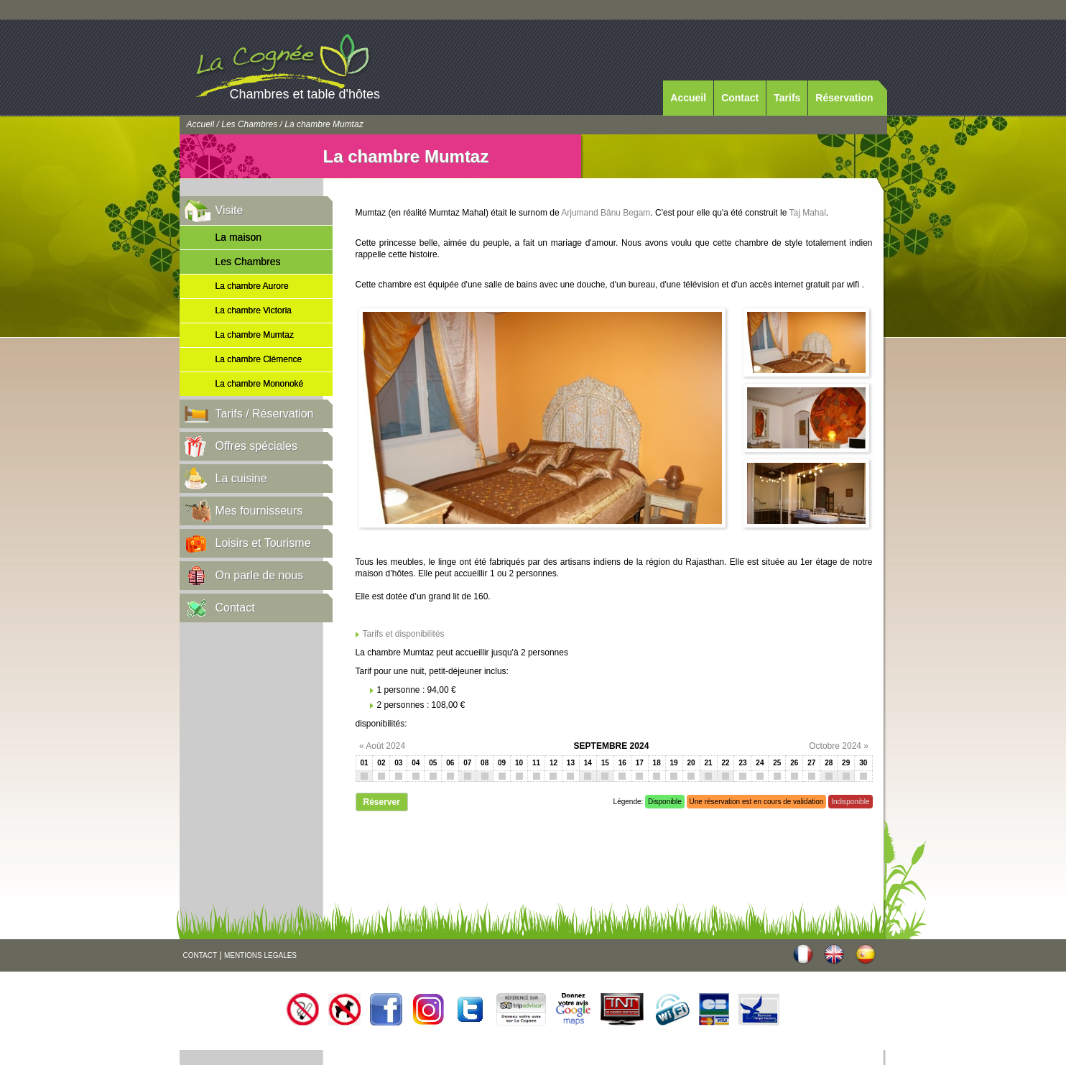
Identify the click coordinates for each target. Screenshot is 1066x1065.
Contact (740, 97)
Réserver (381, 802)
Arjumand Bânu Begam (605, 213)
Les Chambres (249, 124)
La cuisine (241, 478)
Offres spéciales (256, 446)
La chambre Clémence (258, 359)
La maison (238, 237)
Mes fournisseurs (259, 510)
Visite (229, 210)
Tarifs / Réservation (264, 413)
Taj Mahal (807, 213)
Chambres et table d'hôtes (305, 94)
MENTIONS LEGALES (260, 955)
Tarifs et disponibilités (404, 634)
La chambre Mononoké (259, 384)
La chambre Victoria (253, 310)
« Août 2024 (382, 746)
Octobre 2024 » (838, 746)
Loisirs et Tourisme (263, 543)
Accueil (688, 97)
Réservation (844, 97)
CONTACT (200, 955)
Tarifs (787, 97)
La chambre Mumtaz (254, 335)
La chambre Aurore (252, 286)
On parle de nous (259, 575)
